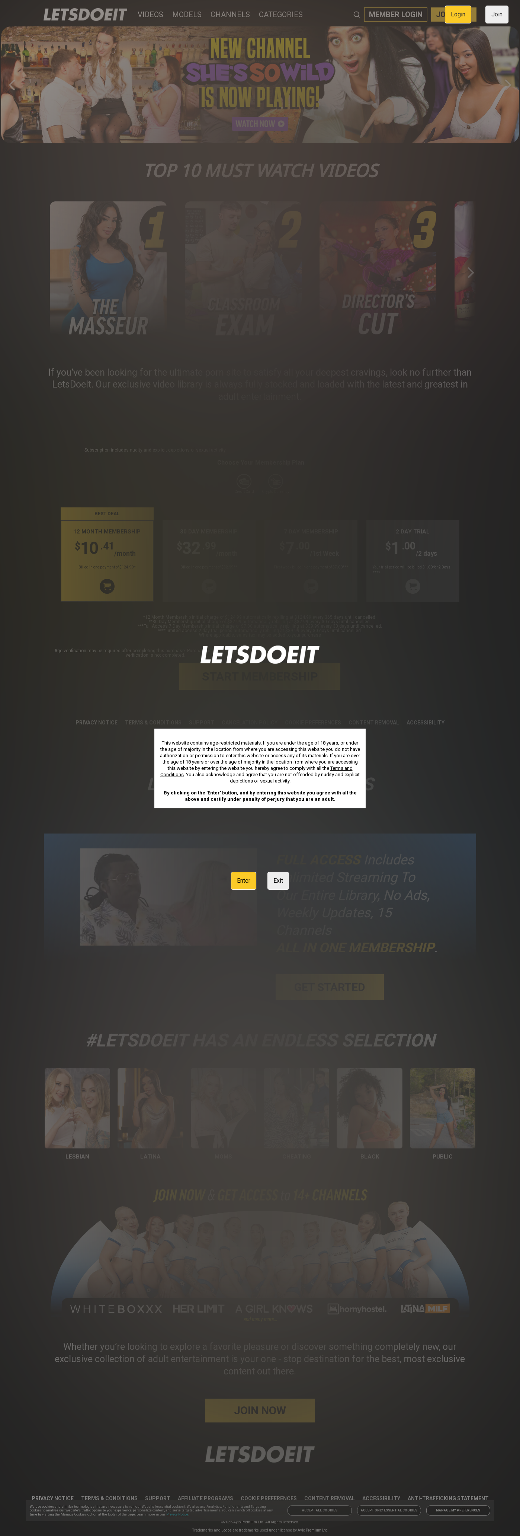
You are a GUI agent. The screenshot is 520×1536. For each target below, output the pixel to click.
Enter (243, 880)
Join (497, 14)
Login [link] (458, 14)
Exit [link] (278, 880)
